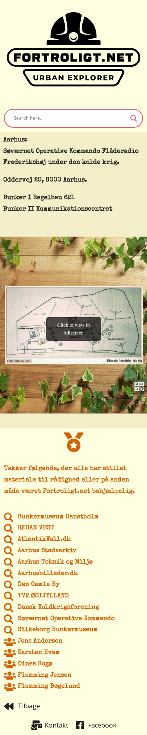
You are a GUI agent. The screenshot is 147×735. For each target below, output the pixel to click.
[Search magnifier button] (133, 118)
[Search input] (70, 118)
